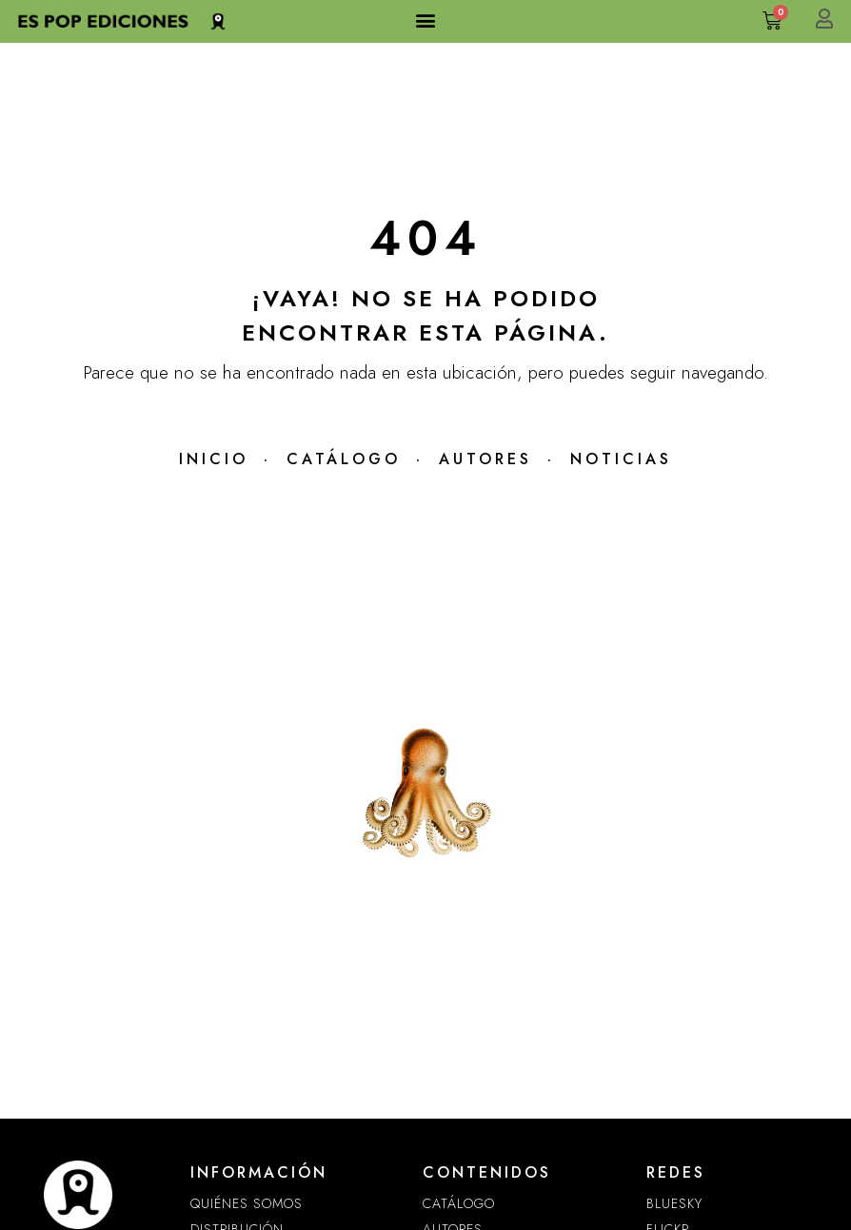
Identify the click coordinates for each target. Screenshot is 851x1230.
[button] (426, 19)
